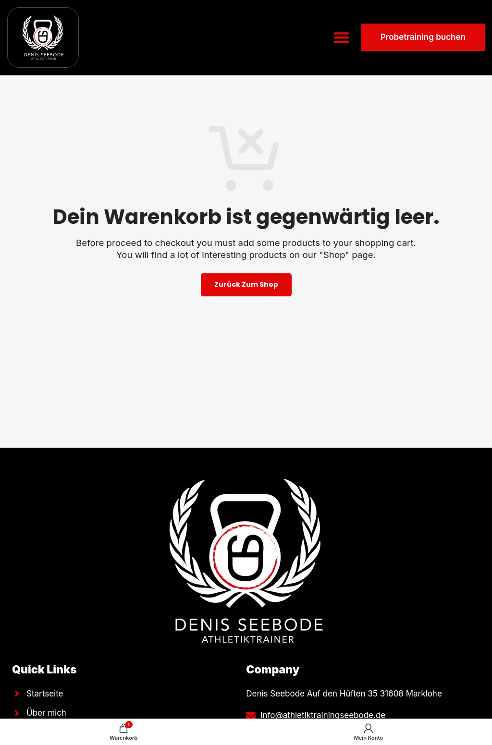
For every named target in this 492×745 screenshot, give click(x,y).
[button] (341, 37)
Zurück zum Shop (246, 284)
